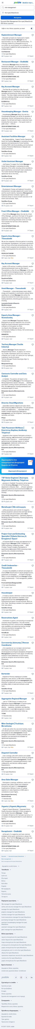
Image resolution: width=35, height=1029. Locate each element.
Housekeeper (6, 593)
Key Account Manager (10, 87)
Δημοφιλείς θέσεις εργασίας (9, 968)
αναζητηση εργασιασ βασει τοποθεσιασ (13, 971)
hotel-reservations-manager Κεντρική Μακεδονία (16, 917)
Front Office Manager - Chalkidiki (15, 211)
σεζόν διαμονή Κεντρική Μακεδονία (12, 939)
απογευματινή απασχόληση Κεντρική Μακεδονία (16, 945)
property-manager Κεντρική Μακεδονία (13, 912)
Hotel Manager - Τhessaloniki (13, 288)
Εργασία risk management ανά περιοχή (13, 996)
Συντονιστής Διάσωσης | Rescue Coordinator (15, 644)
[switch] (32, 28)
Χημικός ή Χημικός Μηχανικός (13, 806)
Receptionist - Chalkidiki (11, 831)
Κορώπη (3, 891)
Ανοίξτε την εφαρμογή (28, 3)
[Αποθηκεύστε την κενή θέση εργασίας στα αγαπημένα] (33, 35)
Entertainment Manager (11, 186)
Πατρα (3, 873)
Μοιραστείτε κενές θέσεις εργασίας (12, 1006)
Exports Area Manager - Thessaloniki (11, 237)
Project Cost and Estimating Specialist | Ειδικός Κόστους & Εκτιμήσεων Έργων (13, 536)
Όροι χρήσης (5, 1019)
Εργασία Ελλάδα (6, 1016)
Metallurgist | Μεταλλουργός (13, 507)
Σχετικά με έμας (6, 986)
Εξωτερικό (4, 878)
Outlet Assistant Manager (12, 161)
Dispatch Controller (9, 753)
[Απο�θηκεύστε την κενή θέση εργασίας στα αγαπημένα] (33, 62)
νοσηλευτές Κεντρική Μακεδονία (11, 958)
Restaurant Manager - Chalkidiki (14, 62)
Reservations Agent (9, 618)
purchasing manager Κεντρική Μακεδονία (13, 920)
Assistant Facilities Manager (13, 136)
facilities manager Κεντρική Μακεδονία (13, 914)
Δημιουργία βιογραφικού (17, 471)
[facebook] (16, 977)
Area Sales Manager (9, 780)
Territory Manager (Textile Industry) (12, 345)
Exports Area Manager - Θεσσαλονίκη (11, 316)
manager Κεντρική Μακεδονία (10, 909)
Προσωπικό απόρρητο (8, 1022)
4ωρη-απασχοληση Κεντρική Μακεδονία (13, 942)
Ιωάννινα (4, 875)
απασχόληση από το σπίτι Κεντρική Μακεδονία (16, 950)
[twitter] (26, 977)
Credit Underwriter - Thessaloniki (9, 566)
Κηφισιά (3, 886)
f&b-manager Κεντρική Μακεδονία (11, 904)
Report (30, 56)
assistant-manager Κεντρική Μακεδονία (13, 927)
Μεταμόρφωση (5, 889)
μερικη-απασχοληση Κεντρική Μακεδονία (14, 947)
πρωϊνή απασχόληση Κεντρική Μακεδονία (14, 937)
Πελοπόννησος (6, 894)
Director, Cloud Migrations (12, 403)
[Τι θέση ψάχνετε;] (17, 7)
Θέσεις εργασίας (6, 994)
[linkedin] (32, 977)
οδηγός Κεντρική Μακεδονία (10, 953)
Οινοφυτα (4, 896)
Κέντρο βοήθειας (6, 988)
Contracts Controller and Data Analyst (14, 375)
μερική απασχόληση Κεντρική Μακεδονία (13, 960)
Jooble (12, 1026)
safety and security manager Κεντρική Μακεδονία (16, 907)
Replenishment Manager (11, 35)
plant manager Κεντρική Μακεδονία (12, 929)
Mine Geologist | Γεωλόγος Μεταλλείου (12, 725)
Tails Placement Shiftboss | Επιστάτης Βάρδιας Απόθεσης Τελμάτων (14, 430)
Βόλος (3, 881)
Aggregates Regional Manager (14, 699)
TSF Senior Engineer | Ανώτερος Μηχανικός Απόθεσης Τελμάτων (14, 479)
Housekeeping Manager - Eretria (14, 112)
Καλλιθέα (4, 883)
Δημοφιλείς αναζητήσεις (11, 866)
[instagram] (21, 977)
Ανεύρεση (17, 18)
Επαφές (3, 991)
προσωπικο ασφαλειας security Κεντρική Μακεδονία (17, 955)
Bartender (5, 674)
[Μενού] (2, 2)
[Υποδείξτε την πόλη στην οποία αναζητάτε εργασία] (17, 12)
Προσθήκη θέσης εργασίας (9, 1004)
